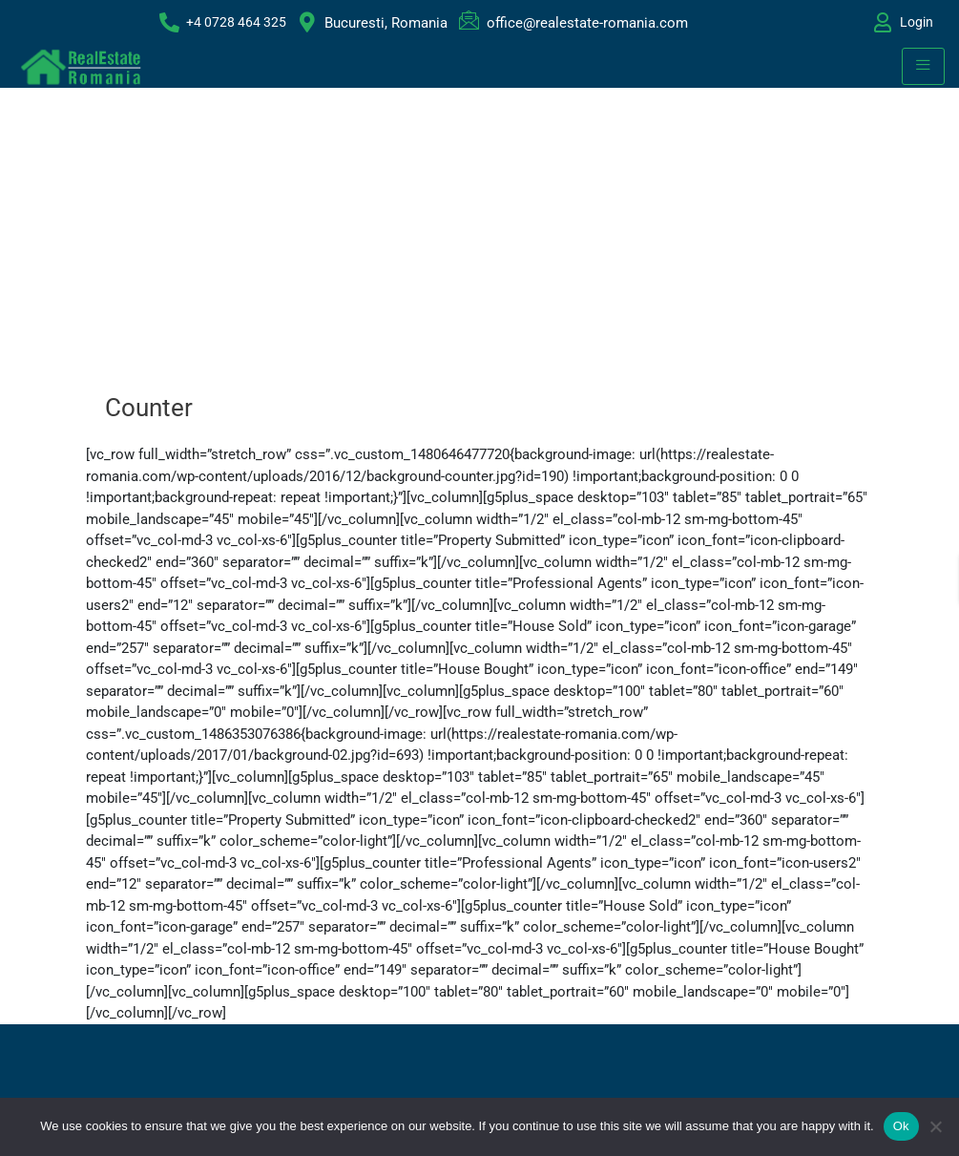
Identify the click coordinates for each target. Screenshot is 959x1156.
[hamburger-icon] (923, 66)
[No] (935, 1126)
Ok (901, 1126)
